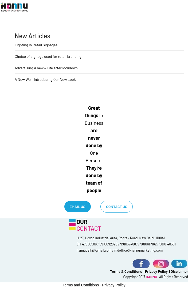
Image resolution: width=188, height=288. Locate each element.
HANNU (152, 277)
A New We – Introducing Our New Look (45, 79)
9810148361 (167, 244)
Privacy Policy (156, 271)
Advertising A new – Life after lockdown (46, 68)
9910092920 (109, 244)
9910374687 (129, 244)
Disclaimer (179, 271)
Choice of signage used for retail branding (48, 56)
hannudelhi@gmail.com (93, 250)
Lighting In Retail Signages (36, 45)
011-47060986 (86, 244)
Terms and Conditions (81, 285)
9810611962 (148, 244)
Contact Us (116, 206)
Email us (77, 206)
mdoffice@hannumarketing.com (138, 250)
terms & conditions (126, 271)
